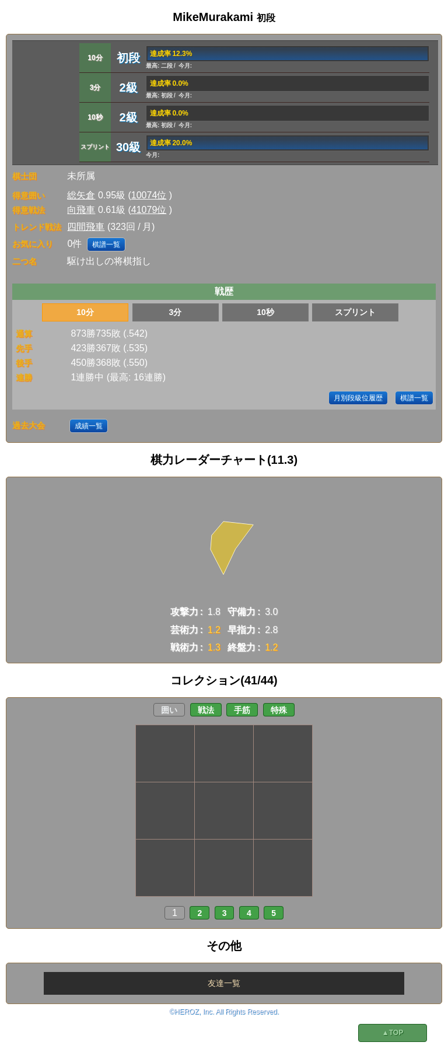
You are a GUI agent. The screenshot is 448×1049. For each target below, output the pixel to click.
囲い (169, 710)
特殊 (279, 710)
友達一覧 (224, 983)
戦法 (206, 710)
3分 (175, 312)
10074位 (149, 195)
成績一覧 (89, 426)
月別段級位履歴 (358, 398)
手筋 (242, 710)
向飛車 (81, 210)
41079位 (149, 210)
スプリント (355, 312)
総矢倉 (81, 195)
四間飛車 (85, 227)
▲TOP (392, 1033)
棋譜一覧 (106, 244)
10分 (85, 312)
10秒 (265, 312)
